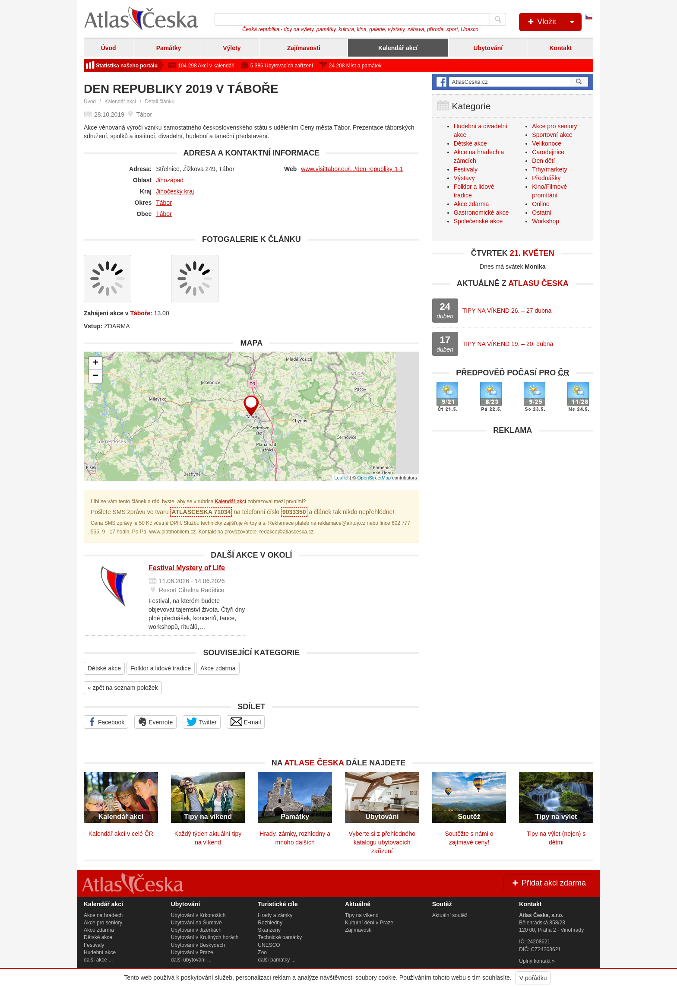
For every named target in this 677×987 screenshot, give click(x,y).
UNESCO (269, 945)
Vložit (553, 22)
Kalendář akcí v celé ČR (121, 833)
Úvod (108, 47)
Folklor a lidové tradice (160, 668)
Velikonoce (546, 143)
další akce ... (98, 960)
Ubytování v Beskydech (198, 945)
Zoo (262, 952)
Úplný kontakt (534, 961)
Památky (168, 47)
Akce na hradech (103, 915)
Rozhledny (270, 923)
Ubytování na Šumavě (196, 923)
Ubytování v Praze (192, 952)
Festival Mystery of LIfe (187, 567)
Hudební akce (100, 952)
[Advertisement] (513, 499)
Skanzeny (269, 930)
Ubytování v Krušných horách (205, 937)
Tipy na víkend (362, 915)
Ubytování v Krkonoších (198, 915)
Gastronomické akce (481, 212)
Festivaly (466, 169)
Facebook (106, 721)
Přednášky (546, 178)
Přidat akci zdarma (548, 883)
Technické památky (280, 937)
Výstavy (464, 178)
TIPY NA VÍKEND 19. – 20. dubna (508, 343)
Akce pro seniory (554, 126)
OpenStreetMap (374, 477)
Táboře (140, 313)
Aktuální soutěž (450, 915)
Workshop (545, 221)
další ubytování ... (191, 960)
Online (540, 203)
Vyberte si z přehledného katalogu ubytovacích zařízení (382, 842)
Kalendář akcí (398, 47)
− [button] (95, 376)
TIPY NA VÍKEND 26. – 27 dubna (507, 310)
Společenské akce (478, 221)
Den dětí (543, 160)
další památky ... (276, 960)
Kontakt (560, 47)
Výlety (231, 47)
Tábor (164, 202)
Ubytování (488, 47)
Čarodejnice (548, 152)
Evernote (155, 721)
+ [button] (95, 363)
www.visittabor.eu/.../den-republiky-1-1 (352, 168)
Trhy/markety (549, 169)
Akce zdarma (218, 668)
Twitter (202, 721)
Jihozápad (169, 180)
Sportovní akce (552, 134)
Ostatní (541, 212)
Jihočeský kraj (175, 191)
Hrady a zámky (275, 915)
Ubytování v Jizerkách (196, 930)
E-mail (246, 721)
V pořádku (533, 977)
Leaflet (341, 477)
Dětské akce (104, 668)
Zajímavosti (303, 47)
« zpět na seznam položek (123, 687)
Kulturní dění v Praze (369, 923)
